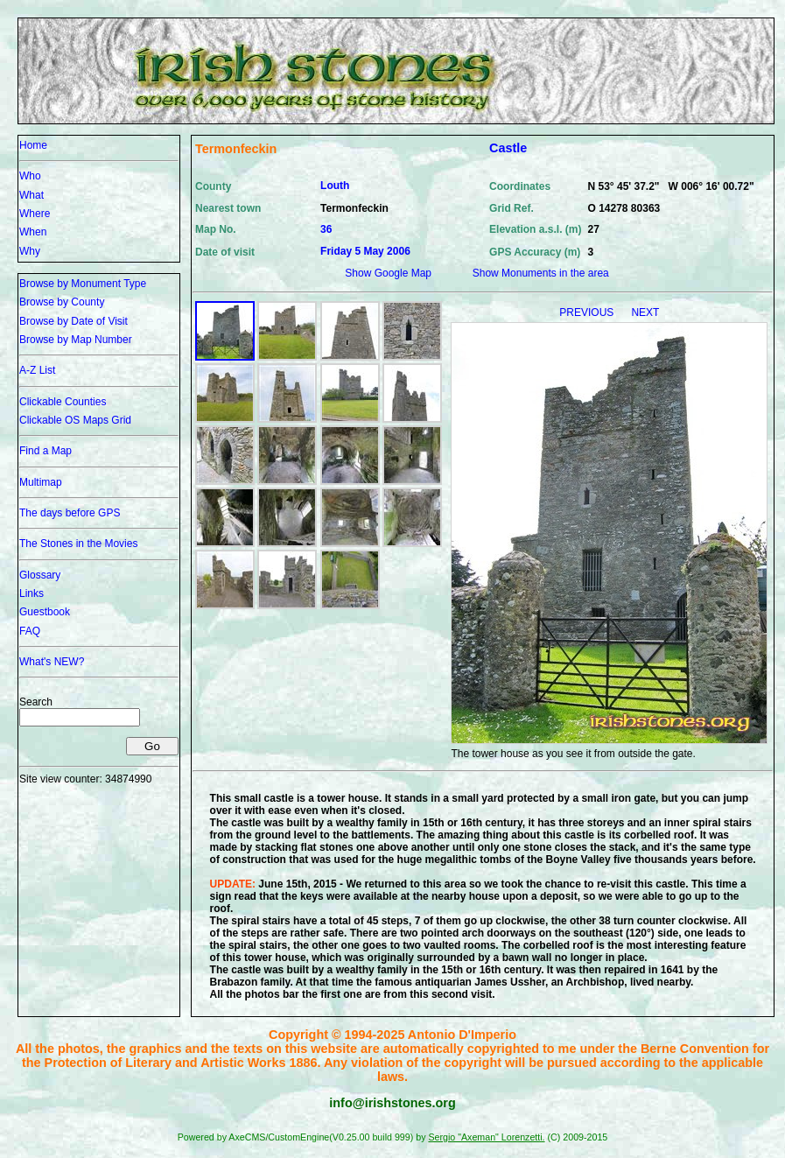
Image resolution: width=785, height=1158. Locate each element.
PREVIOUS (587, 312)
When (32, 232)
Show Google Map (388, 273)
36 (326, 229)
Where (34, 213)
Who (30, 176)
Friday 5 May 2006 (365, 251)
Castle (508, 148)
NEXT (645, 312)
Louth (334, 185)
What (31, 195)
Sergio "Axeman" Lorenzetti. (486, 1137)
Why (29, 251)
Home (33, 145)
